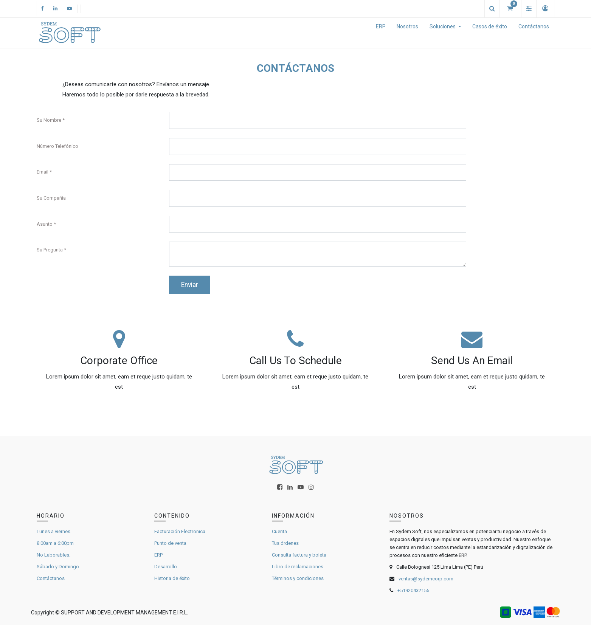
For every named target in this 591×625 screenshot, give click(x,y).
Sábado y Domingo (58, 566)
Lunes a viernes (53, 531)
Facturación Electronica (179, 531)
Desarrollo (165, 566)
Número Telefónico (57, 146)
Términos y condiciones (298, 578)
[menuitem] (381, 33)
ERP (158, 555)
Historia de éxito (172, 578)
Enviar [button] (189, 284)
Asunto (45, 224)
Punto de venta (170, 543)
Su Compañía (51, 198)
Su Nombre (49, 120)
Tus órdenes (285, 543)
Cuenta (279, 531)
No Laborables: (53, 555)
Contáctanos (51, 578)
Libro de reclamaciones (297, 566)
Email (42, 172)
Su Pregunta (50, 250)
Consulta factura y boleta (299, 555)
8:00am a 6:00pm (55, 543)
